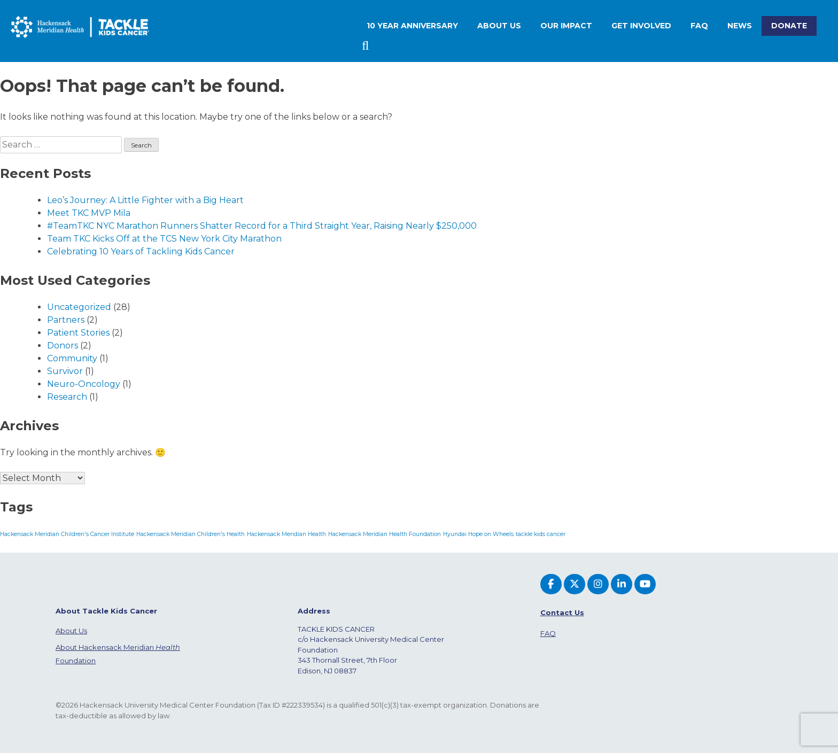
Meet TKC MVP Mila (88, 213)
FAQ (699, 25)
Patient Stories (78, 333)
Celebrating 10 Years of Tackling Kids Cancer (141, 251)
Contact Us (562, 612)
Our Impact (566, 25)
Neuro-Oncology (83, 384)
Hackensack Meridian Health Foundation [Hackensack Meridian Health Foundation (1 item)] (384, 534)
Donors (62, 345)
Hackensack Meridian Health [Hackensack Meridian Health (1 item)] (286, 534)
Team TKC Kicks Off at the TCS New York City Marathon (164, 239)
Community (72, 358)
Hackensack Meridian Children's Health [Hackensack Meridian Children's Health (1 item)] (190, 534)
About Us (71, 630)
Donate (789, 25)
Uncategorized (79, 307)
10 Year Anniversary (412, 25)
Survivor (65, 371)
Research (67, 397)
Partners (65, 320)
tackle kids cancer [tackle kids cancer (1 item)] (540, 534)
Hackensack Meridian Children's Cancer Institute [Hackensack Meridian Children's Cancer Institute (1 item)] (67, 534)
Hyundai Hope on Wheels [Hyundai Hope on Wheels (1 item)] (478, 534)
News (739, 25)
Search (367, 46)
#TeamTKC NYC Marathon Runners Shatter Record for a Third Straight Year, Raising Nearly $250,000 (262, 226)
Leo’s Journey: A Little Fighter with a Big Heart (145, 200)
